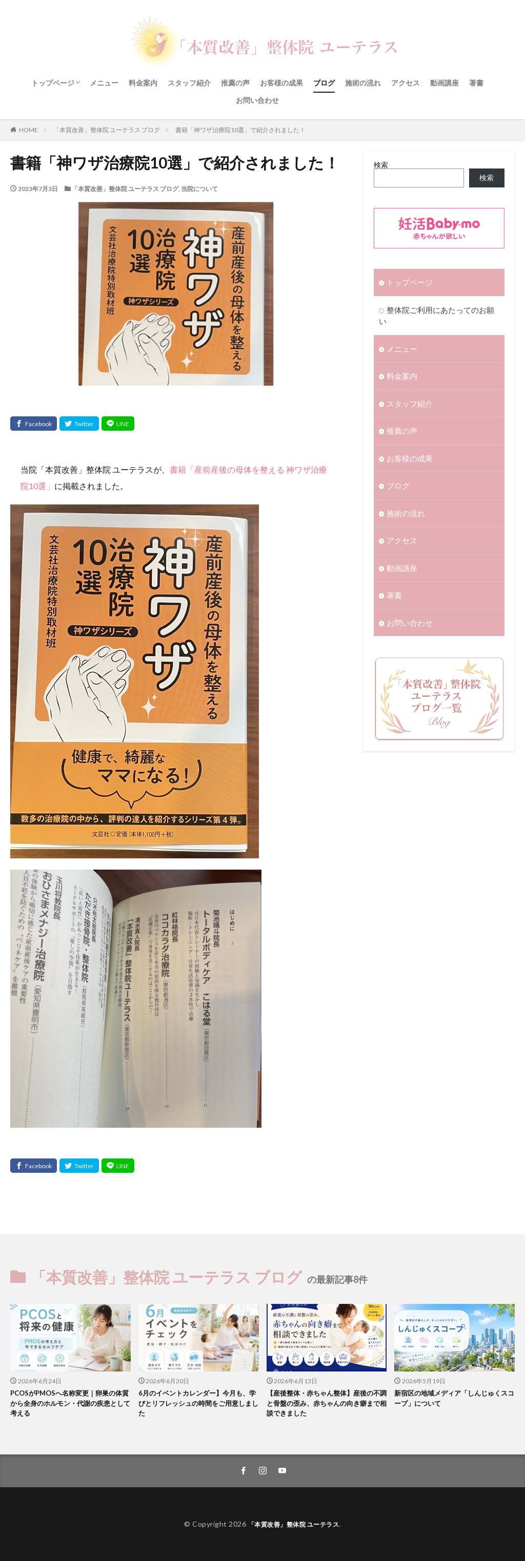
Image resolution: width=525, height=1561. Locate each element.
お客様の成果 (281, 82)
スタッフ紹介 (189, 82)
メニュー (104, 82)
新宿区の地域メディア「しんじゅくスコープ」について (452, 1399)
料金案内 (143, 82)
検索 (381, 164)
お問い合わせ (257, 100)
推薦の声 (235, 82)
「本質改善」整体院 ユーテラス (293, 1524)
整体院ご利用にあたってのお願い (440, 308)
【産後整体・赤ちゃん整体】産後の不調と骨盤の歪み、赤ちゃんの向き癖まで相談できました (324, 1405)
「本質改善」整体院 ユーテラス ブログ (106, 130)
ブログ (324, 82)
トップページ (52, 82)
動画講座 (444, 82)
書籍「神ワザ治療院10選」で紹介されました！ (240, 130)
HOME (28, 130)
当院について (199, 189)
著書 (476, 82)
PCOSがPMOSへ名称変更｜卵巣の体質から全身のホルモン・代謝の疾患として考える (69, 1405)
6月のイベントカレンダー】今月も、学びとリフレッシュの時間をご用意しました (196, 1405)
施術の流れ (363, 82)
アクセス (405, 82)
